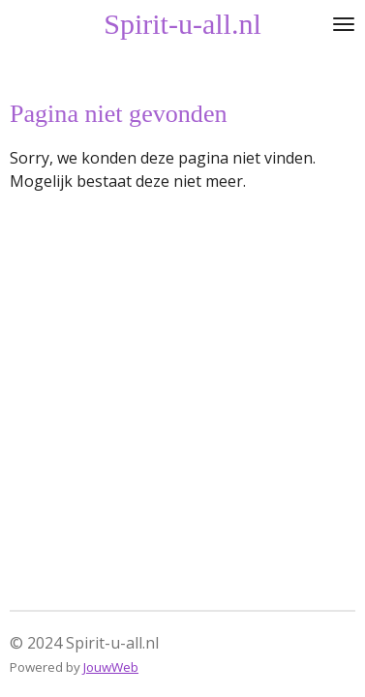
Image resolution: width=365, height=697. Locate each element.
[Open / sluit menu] (343, 24)
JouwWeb (110, 667)
